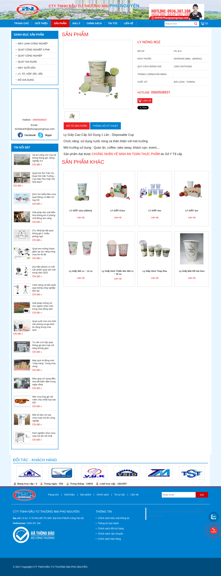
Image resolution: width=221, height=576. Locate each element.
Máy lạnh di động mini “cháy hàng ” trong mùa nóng (43, 363)
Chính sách (94, 23)
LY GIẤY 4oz (154, 210)
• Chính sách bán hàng (108, 538)
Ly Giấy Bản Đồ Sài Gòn (192, 271)
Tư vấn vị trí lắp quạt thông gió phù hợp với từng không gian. (43, 345)
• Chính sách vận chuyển (109, 533)
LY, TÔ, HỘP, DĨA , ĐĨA (29, 73)
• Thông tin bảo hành (107, 523)
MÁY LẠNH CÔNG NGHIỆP (32, 43)
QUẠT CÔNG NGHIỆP (29, 55)
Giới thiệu (41, 23)
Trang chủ (21, 23)
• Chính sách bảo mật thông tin (112, 518)
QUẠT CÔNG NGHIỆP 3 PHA (33, 49)
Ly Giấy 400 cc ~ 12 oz (81, 271)
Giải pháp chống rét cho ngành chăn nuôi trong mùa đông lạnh (42, 306)
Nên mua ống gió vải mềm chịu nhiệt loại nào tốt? (44, 399)
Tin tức (113, 23)
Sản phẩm (60, 23)
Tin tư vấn (119, 494)
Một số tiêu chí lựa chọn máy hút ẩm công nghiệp (43, 418)
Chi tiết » (37, 164)
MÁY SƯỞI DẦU (26, 67)
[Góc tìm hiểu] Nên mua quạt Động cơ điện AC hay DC (44, 197)
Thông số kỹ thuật (105, 125)
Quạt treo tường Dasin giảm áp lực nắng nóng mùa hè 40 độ (43, 251)
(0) (204, 23)
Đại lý (76, 23)
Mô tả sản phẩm (76, 125)
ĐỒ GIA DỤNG (25, 79)
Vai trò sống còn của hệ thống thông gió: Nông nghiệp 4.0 (44, 158)
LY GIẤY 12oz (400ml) (80, 210)
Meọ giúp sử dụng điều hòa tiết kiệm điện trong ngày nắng (44, 381)
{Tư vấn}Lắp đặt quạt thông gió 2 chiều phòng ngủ (42, 233)
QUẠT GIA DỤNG (26, 61)
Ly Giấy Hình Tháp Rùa (154, 271)
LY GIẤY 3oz (191, 210)
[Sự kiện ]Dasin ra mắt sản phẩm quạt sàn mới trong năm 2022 (44, 269)
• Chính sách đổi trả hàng (110, 528)
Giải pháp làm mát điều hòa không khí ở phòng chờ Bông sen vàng (43, 215)
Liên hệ (128, 23)
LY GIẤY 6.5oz (117, 210)
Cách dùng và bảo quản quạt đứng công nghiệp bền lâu (44, 288)
